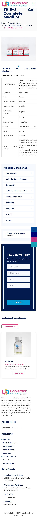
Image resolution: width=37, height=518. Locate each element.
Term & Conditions (9, 456)
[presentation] (19, 292)
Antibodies (10, 203)
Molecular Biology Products (16, 179)
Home (3, 23)
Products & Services (14, 23)
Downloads (7, 453)
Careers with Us (8, 446)
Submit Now (18, 302)
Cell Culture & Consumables (13, 25)
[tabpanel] (18, 49)
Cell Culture (28, 25)
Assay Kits (10, 209)
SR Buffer (9, 361)
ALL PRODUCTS (10, 326)
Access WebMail (9, 463)
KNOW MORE (18, 373)
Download (10, 235)
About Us (6, 439)
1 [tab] (18, 66)
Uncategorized (11, 173)
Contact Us (7, 460)
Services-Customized (14, 197)
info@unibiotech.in (10, 504)
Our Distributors (8, 450)
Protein (8, 220)
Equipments (10, 185)
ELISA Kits (9, 214)
